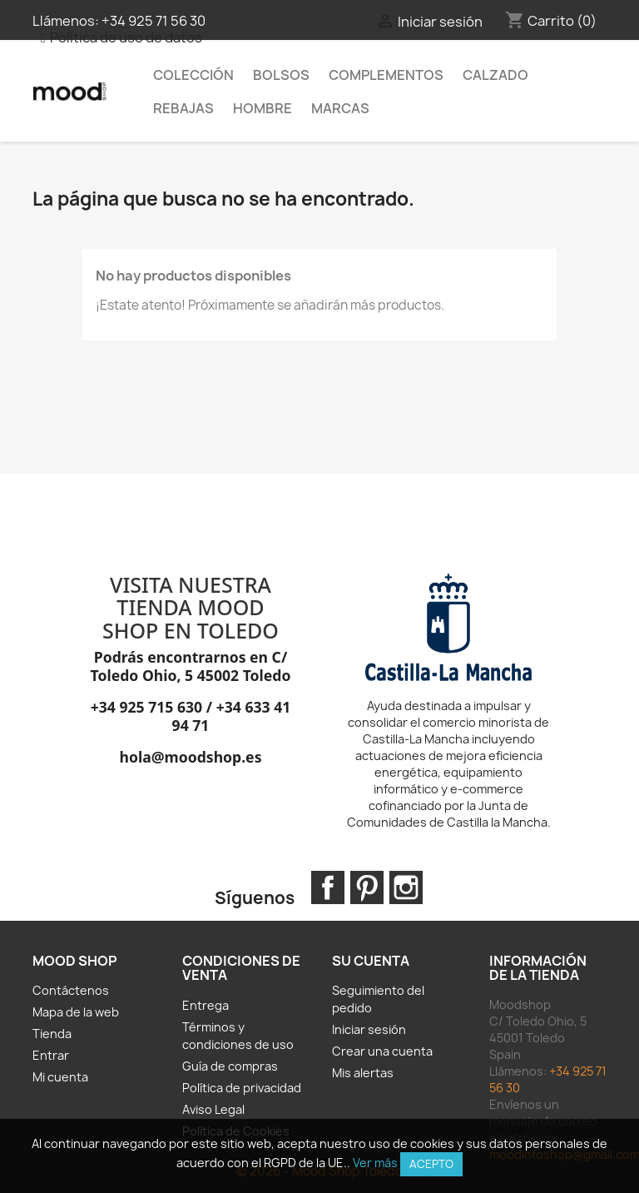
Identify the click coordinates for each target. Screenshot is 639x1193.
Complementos (386, 75)
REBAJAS (183, 108)
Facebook (327, 887)
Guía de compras (230, 1066)
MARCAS (340, 108)
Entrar (50, 1055)
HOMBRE (262, 108)
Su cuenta (370, 961)
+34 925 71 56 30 (154, 21)
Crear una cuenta (382, 1051)
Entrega (205, 1005)
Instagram (406, 887)
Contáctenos (70, 990)
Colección (193, 75)
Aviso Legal (213, 1109)
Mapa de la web (75, 1012)
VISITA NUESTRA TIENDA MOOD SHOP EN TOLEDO (190, 607)
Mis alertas (363, 1073)
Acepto (431, 1163)
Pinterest (367, 887)
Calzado (495, 75)
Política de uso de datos (126, 37)
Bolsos (281, 75)
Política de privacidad (241, 1088)
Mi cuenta (60, 1077)
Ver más (375, 1163)
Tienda (52, 1033)
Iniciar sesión (369, 1029)
